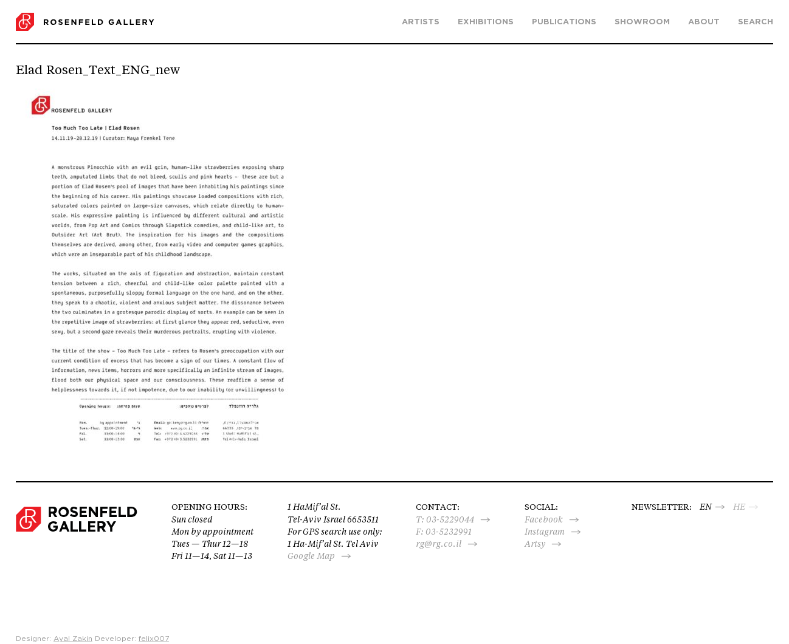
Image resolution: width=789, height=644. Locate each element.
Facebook (544, 519)
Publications (564, 22)
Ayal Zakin (72, 638)
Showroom (642, 22)
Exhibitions (486, 22)
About (704, 22)
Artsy (535, 544)
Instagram (545, 531)
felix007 (154, 638)
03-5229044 (450, 519)
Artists (420, 22)
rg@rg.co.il (438, 544)
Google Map (311, 556)
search (755, 22)
